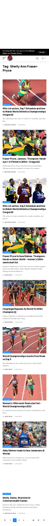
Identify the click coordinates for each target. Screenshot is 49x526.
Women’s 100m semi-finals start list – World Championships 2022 (22, 405)
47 (38, 520)
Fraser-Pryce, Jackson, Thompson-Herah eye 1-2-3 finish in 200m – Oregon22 (24, 160)
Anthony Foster (10, 125)
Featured (7, 155)
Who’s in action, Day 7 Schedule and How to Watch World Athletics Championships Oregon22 (24, 111)
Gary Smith (9, 275)
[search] (37, 58)
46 (33, 520)
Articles (7, 105)
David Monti (9, 322)
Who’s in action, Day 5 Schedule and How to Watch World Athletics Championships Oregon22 (24, 209)
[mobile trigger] (5, 58)
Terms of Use (16, 53)
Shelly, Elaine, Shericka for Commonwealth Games (16, 499)
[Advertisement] (24, 24)
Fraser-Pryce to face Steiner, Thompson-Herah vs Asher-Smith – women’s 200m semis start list (24, 259)
